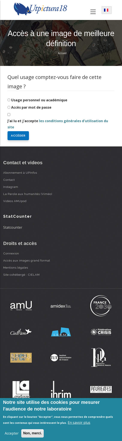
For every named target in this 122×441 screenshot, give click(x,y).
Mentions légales (15, 267)
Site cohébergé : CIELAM (21, 274)
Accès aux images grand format (26, 260)
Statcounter (12, 227)
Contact (9, 179)
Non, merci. (32, 433)
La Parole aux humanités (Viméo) (27, 194)
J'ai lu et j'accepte (58, 124)
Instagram (10, 187)
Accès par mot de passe (31, 107)
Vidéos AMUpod (15, 201)
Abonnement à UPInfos (20, 172)
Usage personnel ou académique (39, 100)
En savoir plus (79, 422)
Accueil (62, 53)
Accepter (12, 433)
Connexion (11, 253)
